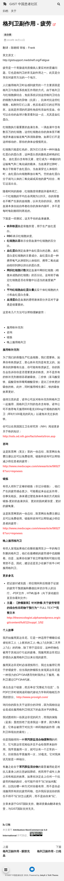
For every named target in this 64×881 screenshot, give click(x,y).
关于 (13, 11)
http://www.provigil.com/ (32, 697)
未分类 (7, 35)
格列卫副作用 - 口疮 (49, 851)
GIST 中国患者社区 (23, 4)
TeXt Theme (52, 875)
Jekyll (42, 875)
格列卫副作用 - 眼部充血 (16, 853)
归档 (5, 11)
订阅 (7, 824)
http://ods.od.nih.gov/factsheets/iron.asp (29, 436)
